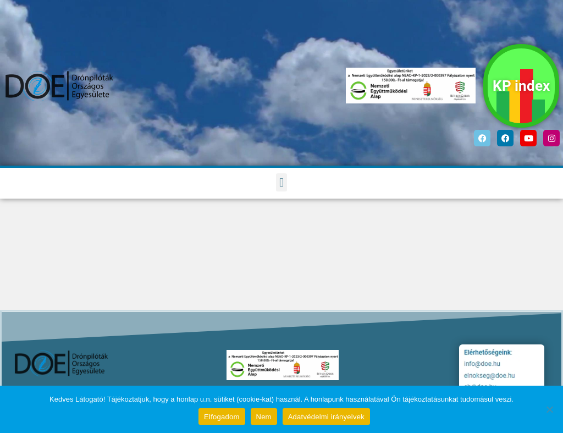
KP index (521, 86)
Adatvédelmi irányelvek (326, 417)
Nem (264, 417)
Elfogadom (221, 417)
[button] (281, 182)
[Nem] (549, 409)
